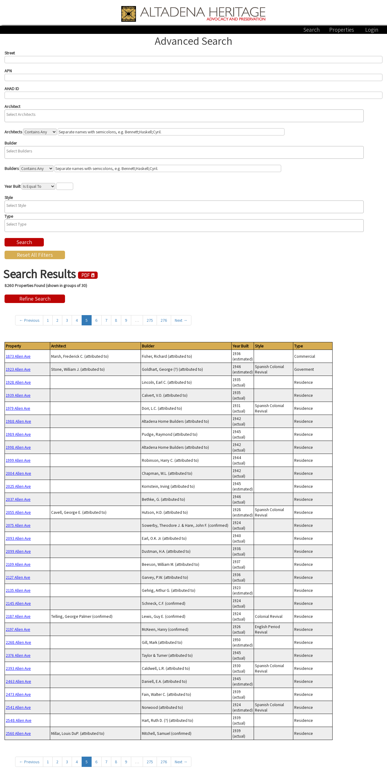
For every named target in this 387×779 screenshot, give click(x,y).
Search (311, 29)
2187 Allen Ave (18, 616)
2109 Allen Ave (18, 564)
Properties (341, 29)
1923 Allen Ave (18, 369)
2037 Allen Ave (18, 499)
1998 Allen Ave (18, 447)
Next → (181, 320)
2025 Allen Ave (18, 486)
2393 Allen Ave (18, 668)
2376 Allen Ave (18, 655)
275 (150, 320)
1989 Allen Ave (18, 434)
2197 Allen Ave (18, 629)
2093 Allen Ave (18, 538)
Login (372, 29)
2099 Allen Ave (18, 551)
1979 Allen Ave (18, 408)
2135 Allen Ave (18, 590)
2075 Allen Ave (18, 525)
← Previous (29, 320)
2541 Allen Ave (18, 707)
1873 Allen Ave (18, 356)
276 (164, 320)
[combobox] (184, 115)
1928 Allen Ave (18, 382)
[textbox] (185, 114)
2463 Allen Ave (18, 681)
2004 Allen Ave (18, 473)
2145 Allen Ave (18, 603)
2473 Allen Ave (18, 694)
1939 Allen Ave (18, 395)
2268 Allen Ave (18, 642)
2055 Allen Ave (18, 512)
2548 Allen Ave (18, 720)
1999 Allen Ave (18, 460)
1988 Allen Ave (18, 421)
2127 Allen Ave (18, 577)
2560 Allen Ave (18, 733)
